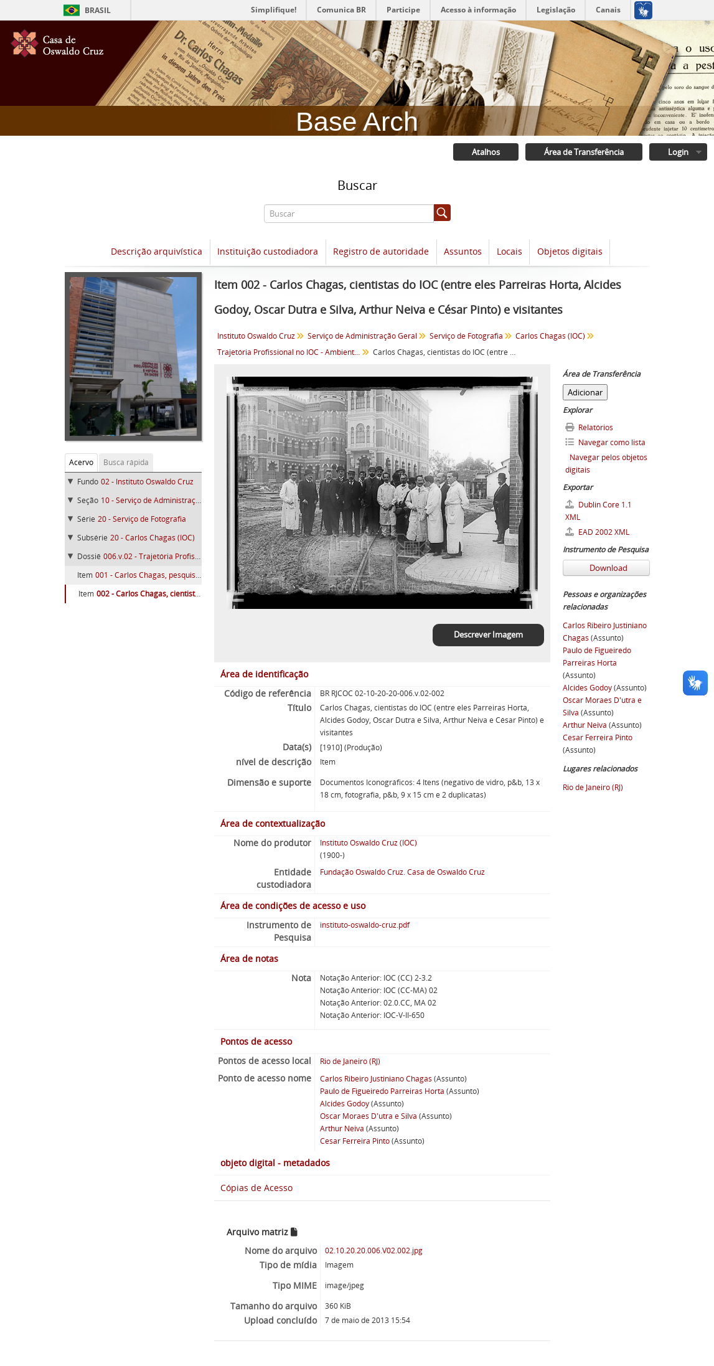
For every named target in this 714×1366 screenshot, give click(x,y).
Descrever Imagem (488, 634)
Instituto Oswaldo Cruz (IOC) (368, 842)
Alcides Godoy (344, 1103)
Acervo (81, 462)
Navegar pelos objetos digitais (606, 463)
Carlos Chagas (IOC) (550, 336)
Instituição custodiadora (267, 251)
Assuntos (463, 251)
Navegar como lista (605, 442)
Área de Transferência (584, 152)
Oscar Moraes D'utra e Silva (368, 1116)
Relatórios (589, 427)
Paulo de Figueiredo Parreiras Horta (382, 1091)
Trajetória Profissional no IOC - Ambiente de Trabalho (290, 352)
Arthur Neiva (342, 1128)
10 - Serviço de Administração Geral (163, 500)
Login (678, 152)
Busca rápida (126, 462)
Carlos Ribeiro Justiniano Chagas (376, 1078)
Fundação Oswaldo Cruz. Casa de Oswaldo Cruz (402, 872)
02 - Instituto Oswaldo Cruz (147, 481)
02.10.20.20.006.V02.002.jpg (374, 1250)
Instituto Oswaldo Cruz (256, 336)
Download (607, 567)
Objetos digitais (570, 251)
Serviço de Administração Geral (362, 336)
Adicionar (585, 392)
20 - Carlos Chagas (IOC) (152, 537)
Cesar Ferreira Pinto (355, 1141)
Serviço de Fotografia (466, 336)
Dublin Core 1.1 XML (598, 510)
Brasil (98, 10)
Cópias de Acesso (256, 1188)
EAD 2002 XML (597, 532)
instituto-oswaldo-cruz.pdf (365, 925)
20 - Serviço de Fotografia (142, 519)
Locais (509, 251)
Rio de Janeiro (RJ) (350, 1061)
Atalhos (486, 152)
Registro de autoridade (381, 251)
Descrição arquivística (156, 251)
